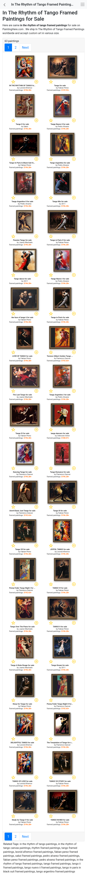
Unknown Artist (63, 436)
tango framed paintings (57, 863)
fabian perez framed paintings (20, 859)
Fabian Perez (63, 88)
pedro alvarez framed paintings (61, 855)
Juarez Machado (26, 242)
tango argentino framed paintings (55, 871)
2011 (63, 204)
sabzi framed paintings (28, 855)
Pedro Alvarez (63, 126)
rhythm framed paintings (46, 847)
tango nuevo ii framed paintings (42, 867)
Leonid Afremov (26, 88)
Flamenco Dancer (63, 358)
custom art (35, 33)
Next (25, 47)
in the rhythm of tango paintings (38, 844)
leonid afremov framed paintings (34, 851)
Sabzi (26, 126)
